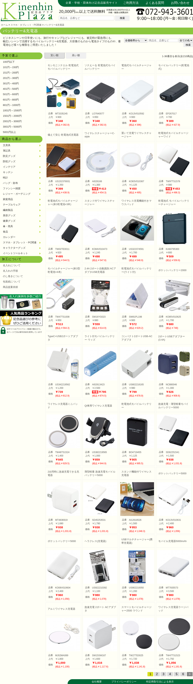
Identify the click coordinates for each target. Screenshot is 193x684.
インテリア (9, 166)
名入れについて (11, 265)
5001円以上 (9, 132)
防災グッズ (9, 156)
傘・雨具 (8, 226)
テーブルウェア (11, 204)
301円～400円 (11, 83)
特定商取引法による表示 (160, 681)
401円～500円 (11, 88)
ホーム (4, 25)
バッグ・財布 (10, 183)
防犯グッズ (9, 161)
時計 (5, 177)
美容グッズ (9, 215)
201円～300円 (11, 78)
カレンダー (9, 237)
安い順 (55, 55)
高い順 (76, 55)
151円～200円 (11, 72)
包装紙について (11, 281)
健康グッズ (9, 220)
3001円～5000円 (12, 126)
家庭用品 (8, 199)
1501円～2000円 (12, 115)
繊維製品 (8, 210)
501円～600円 (11, 94)
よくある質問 (155, 2)
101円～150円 (11, 67)
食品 (5, 231)
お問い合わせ (180, 2)
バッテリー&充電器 (54, 25)
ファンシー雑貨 (11, 188)
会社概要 (97, 681)
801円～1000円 (11, 105)
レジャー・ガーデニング (16, 193)
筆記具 (6, 150)
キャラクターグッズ (14, 247)
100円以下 (9, 61)
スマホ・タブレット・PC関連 (26, 25)
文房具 (6, 145)
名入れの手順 (10, 270)
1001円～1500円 (12, 110)
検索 (122, 18)
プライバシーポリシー (123, 681)
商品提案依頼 (10, 287)
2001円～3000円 (12, 121)
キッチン (8, 172)
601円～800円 (11, 99)
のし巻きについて (13, 276)
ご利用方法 (131, 2)
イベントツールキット (15, 253)
